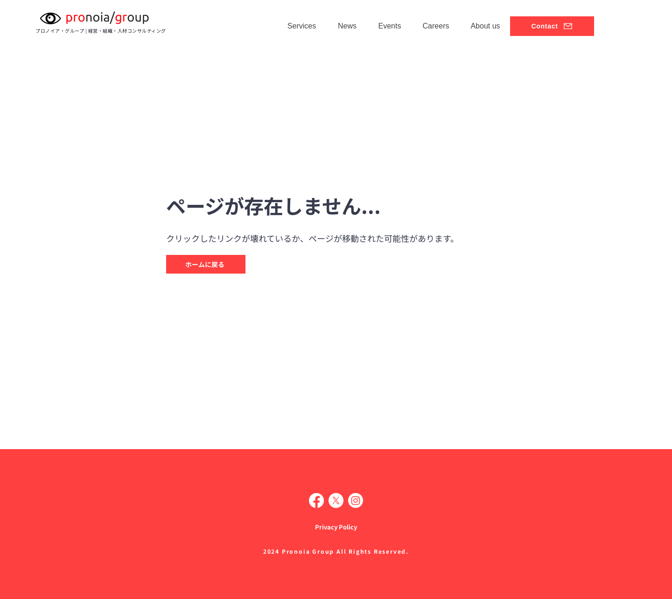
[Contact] (552, 26)
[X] (336, 500)
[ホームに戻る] (205, 264)
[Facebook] (316, 500)
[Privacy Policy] (336, 526)
